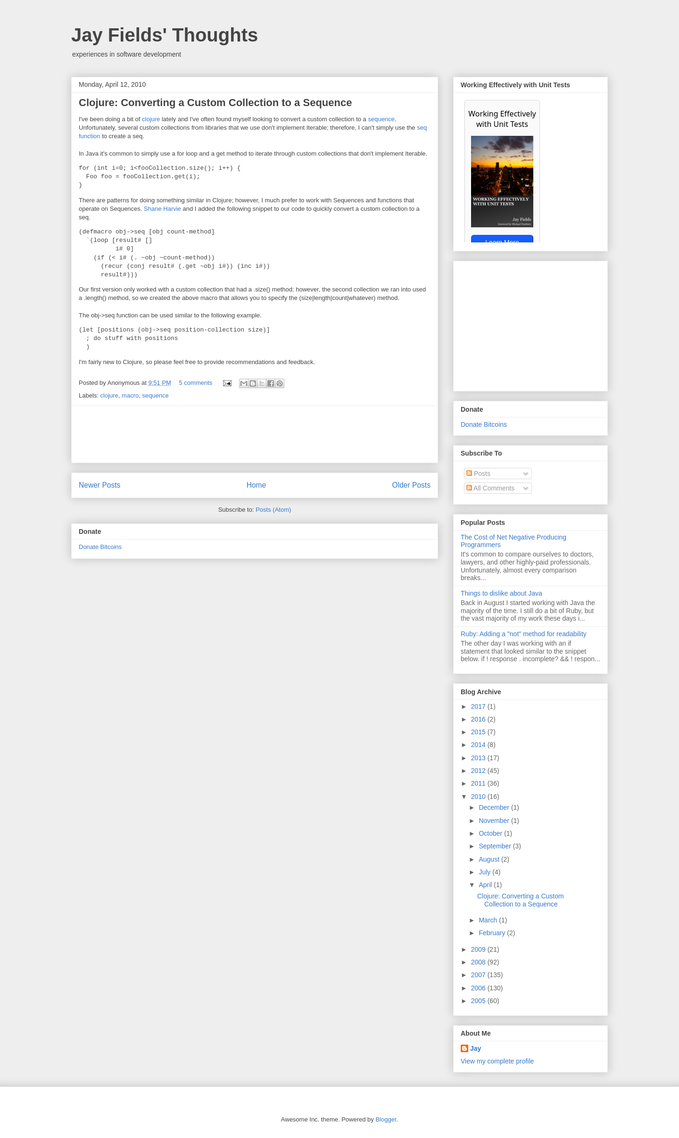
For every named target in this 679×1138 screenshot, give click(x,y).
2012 (479, 770)
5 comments (196, 382)
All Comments (490, 488)
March (489, 920)
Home (256, 485)
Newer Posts (99, 485)
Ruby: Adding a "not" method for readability (524, 634)
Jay (475, 1048)
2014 (479, 744)
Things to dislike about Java (501, 593)
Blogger (385, 1119)
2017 (479, 706)
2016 (479, 719)
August (490, 859)
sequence (381, 119)
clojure (151, 119)
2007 (479, 975)
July (485, 872)
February (493, 933)
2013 (479, 758)
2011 (479, 783)
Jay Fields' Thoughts (164, 35)
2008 (479, 962)
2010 (479, 796)
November (495, 820)
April (486, 885)
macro (130, 395)
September (496, 846)
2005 (479, 1001)
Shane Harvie (162, 208)
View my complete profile (497, 1061)
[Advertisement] (254, 434)
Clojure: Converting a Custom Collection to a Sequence (215, 102)
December (495, 807)
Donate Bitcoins (100, 546)
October (491, 833)
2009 (479, 949)
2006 (479, 988)
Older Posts (411, 485)
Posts (478, 473)
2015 (479, 732)
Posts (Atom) (273, 509)
